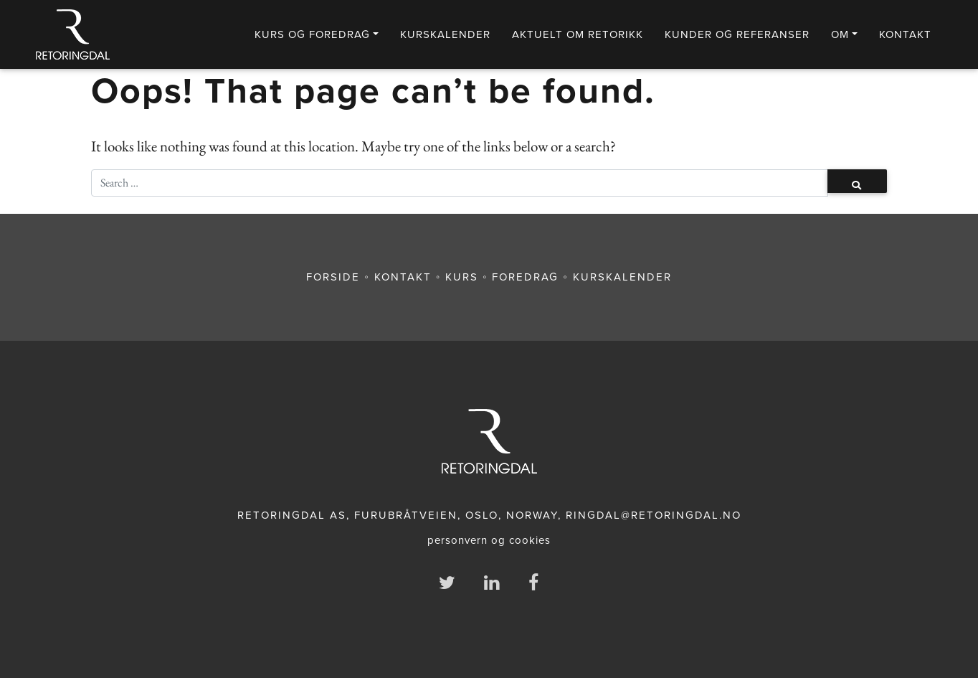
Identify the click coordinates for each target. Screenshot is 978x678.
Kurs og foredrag (312, 34)
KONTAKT (403, 277)
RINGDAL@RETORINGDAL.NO (653, 515)
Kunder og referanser (737, 34)
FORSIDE (333, 277)
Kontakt (905, 34)
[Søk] (459, 183)
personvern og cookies (489, 540)
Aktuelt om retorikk (577, 34)
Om (840, 34)
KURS (461, 277)
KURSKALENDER (445, 34)
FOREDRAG (525, 277)
